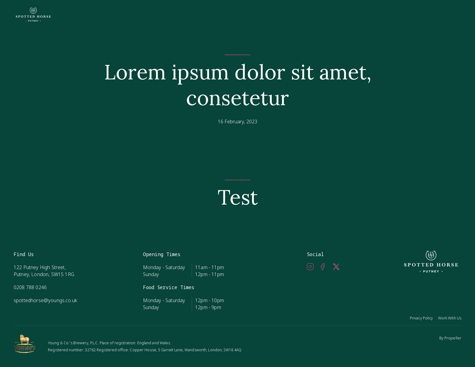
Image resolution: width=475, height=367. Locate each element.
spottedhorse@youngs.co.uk (45, 300)
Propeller (452, 338)
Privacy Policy (421, 318)
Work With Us (449, 318)
